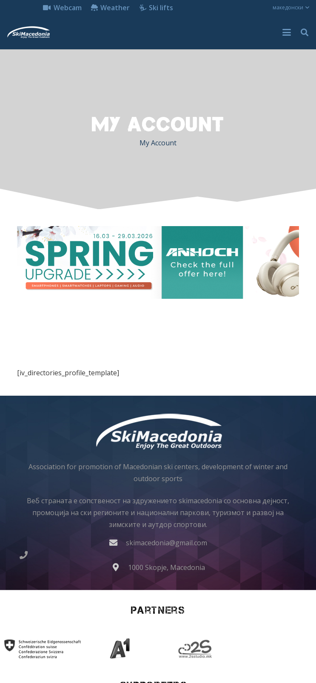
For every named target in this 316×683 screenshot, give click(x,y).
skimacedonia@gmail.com (166, 542)
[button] (291, 8)
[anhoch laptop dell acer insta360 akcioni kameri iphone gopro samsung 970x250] (158, 262)
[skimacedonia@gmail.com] (117, 542)
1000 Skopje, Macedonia (166, 567)
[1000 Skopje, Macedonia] (119, 567)
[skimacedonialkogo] (28, 32)
